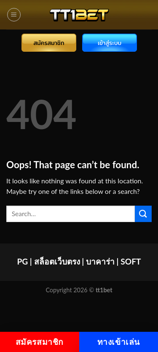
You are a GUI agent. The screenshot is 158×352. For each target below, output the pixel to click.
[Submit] (143, 214)
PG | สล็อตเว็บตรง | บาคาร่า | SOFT (79, 261)
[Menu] (14, 14)
